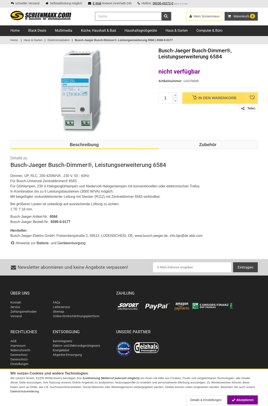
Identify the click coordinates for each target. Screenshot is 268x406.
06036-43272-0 (163, 3)
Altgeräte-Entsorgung (67, 354)
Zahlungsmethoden (23, 311)
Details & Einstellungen (206, 400)
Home (15, 30)
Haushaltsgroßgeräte (141, 30)
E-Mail (97, 3)
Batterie (43, 243)
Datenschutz (19, 354)
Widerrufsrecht (20, 350)
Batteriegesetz (62, 341)
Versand (16, 316)
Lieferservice (61, 307)
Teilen (248, 108)
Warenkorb (214, 97)
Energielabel (61, 350)
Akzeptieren (242, 400)
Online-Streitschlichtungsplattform (76, 316)
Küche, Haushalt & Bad (98, 30)
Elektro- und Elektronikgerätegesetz (76, 345)
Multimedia (63, 30)
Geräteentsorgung (71, 243)
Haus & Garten (177, 30)
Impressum (18, 345)
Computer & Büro (209, 30)
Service (15, 307)
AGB (13, 341)
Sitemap (58, 311)
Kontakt (15, 302)
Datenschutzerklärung (24, 391)
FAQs (56, 302)
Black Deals (37, 30)
